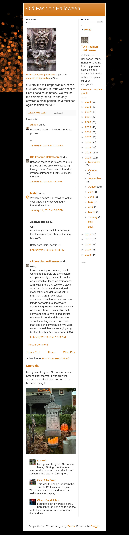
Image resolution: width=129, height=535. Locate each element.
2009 (88, 249)
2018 (88, 132)
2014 (88, 152)
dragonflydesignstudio (37, 78)
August (92, 186)
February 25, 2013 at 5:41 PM (47, 249)
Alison (34, 124)
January (93, 217)
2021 (88, 117)
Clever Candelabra (48, 500)
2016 (88, 142)
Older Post (69, 352)
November (94, 162)
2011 (88, 239)
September (94, 178)
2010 (88, 244)
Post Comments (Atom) (55, 358)
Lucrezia (32, 365)
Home (51, 352)
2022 (88, 111)
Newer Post (33, 352)
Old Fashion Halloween (53, 8)
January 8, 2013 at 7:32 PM (46, 181)
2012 (88, 234)
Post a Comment (38, 344)
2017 (88, 137)
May (91, 201)
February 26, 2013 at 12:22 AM (48, 337)
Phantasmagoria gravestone (40, 74)
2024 (88, 101)
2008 (88, 254)
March (92, 212)
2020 (88, 122)
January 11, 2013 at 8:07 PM (46, 210)
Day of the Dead (46, 480)
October (92, 170)
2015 (88, 147)
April (91, 207)
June (91, 196)
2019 (88, 127)
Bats (90, 221)
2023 (88, 106)
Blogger (95, 526)
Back (90, 226)
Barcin (71, 526)
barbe (33, 193)
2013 (88, 157)
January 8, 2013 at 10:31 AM (46, 145)
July (91, 191)
